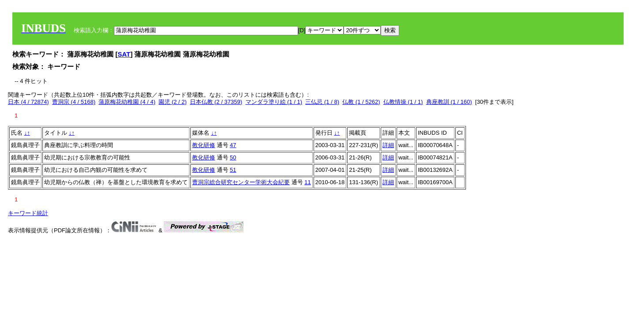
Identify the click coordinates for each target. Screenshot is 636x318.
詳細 (388, 145)
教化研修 (203, 145)
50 (233, 157)
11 (307, 182)
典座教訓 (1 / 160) (449, 101)
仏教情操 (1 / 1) (403, 101)
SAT (123, 54)
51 (233, 170)
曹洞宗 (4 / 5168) (73, 101)
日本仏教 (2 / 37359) (216, 101)
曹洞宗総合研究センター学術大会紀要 (241, 182)
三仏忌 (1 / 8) (322, 101)
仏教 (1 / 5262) (361, 101)
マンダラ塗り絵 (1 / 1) (274, 101)
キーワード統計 (28, 213)
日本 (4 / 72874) (28, 101)
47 (233, 145)
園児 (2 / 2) (173, 101)
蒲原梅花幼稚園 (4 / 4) (126, 101)
